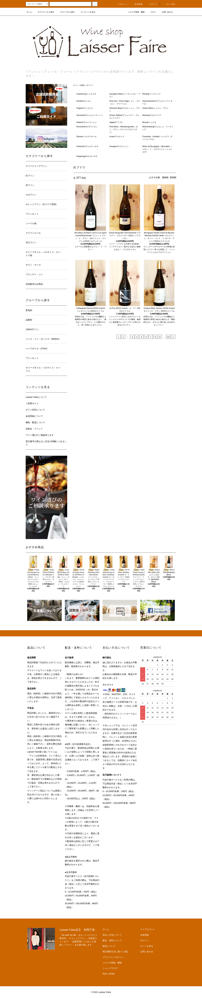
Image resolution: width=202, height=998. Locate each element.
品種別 (82, 85)
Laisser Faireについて (36, 397)
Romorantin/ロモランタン (86, 127)
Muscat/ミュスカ (149, 122)
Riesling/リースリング (151, 94)
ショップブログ (110, 968)
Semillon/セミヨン (83, 101)
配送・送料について (112, 940)
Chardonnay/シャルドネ (86, 94)
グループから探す (65, 12)
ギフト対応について (35, 410)
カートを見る (146, 946)
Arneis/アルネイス (116, 136)
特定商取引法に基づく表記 (115, 951)
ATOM (112, 974)
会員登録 (137, 4)
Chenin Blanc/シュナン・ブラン (155, 108)
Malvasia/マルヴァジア (151, 115)
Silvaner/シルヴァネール (86, 136)
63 (168, 337)
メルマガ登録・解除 (134, 12)
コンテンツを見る (86, 12)
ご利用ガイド (32, 403)
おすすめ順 (154, 177)
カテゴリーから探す (44, 12)
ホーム (29, 12)
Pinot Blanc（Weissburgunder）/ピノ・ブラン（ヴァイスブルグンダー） (123, 129)
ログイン (152, 4)
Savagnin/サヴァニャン (119, 146)
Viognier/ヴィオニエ (84, 108)
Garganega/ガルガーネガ (86, 156)
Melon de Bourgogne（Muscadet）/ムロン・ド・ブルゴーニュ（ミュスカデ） (157, 149)
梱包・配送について (35, 422)
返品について (109, 946)
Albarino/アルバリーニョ (86, 122)
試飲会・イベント (34, 428)
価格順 (165, 177)
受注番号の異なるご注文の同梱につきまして (46, 443)
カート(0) (168, 4)
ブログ (151, 12)
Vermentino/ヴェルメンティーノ (89, 115)
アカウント (121, 4)
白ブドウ (90, 85)
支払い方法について (112, 935)
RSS (105, 974)
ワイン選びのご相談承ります (40, 435)
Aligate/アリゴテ (116, 122)
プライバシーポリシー (113, 957)
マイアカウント (147, 929)
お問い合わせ (165, 12)
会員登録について (34, 416)
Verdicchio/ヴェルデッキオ (87, 146)
